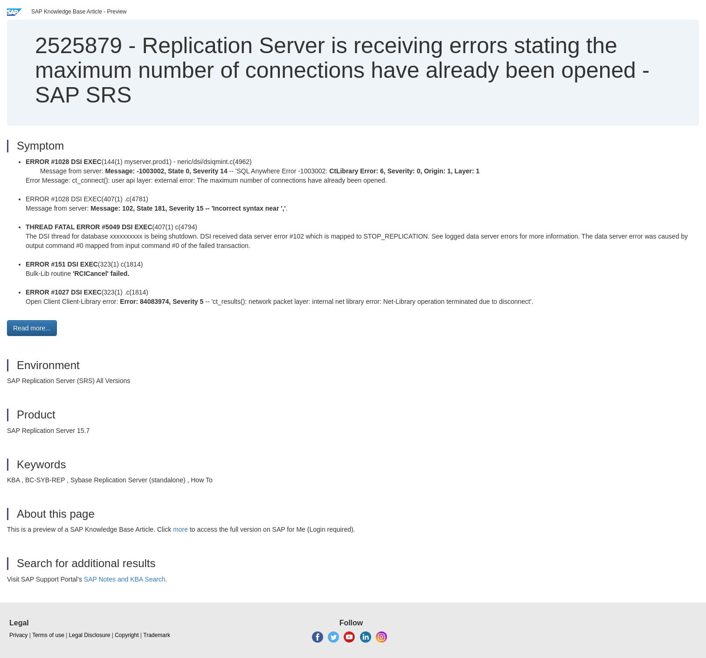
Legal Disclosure (90, 635)
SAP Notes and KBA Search (125, 579)
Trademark (156, 635)
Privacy (18, 635)
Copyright (126, 635)
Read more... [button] (32, 328)
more (180, 529)
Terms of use (48, 635)
